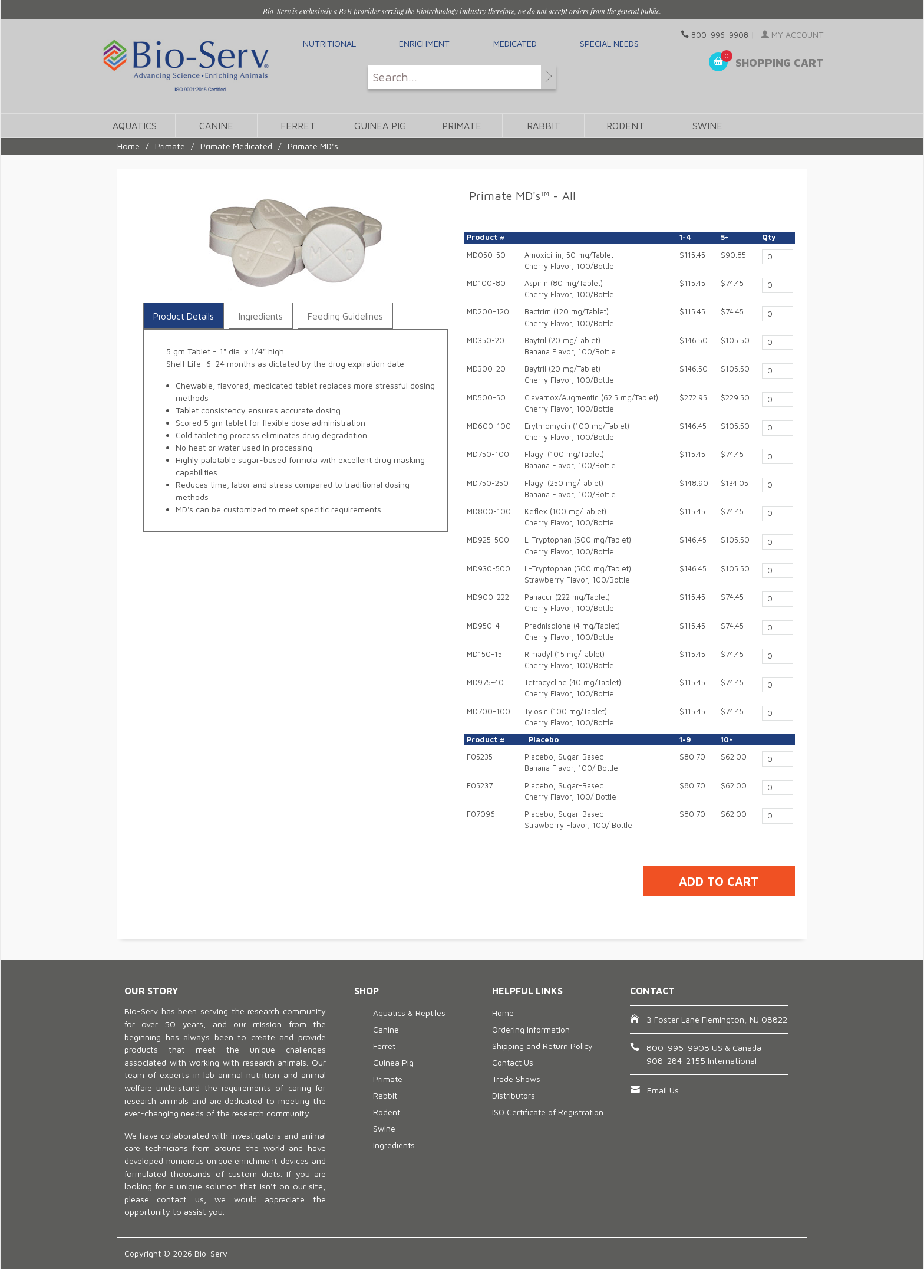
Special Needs (609, 43)
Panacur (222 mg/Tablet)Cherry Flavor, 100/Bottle (569, 603)
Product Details (183, 316)
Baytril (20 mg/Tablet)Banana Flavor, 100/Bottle (570, 346)
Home (128, 146)
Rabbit (543, 125)
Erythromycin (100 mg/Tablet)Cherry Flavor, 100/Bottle (576, 432)
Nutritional (329, 43)
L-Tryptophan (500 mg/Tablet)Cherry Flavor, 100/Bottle (577, 545)
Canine (216, 125)
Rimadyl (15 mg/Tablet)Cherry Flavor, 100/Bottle (569, 660)
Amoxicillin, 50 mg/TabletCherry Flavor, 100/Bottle (569, 261)
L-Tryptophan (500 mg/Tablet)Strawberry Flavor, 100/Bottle (577, 574)
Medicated (515, 43)
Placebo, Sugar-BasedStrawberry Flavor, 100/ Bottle (578, 820)
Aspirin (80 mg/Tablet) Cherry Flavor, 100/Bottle (569, 289)
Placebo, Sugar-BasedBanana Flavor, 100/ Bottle (571, 762)
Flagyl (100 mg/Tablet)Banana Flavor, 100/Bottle (570, 460)
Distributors (513, 1095)
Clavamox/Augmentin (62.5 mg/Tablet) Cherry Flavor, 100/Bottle (591, 403)
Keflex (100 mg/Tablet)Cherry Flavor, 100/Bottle (569, 517)
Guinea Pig (380, 125)
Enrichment (424, 43)
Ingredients (261, 316)
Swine (707, 125)
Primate (461, 125)
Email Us (663, 1090)
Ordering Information (531, 1029)
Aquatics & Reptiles (409, 1013)
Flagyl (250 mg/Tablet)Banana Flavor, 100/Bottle (570, 489)
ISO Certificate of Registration (547, 1112)
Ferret (298, 125)
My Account (792, 34)
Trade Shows (516, 1079)
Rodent (625, 125)
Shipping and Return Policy (542, 1046)
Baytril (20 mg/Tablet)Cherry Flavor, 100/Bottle (569, 374)
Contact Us (512, 1062)
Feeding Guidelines (345, 316)
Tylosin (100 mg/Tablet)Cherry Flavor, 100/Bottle (569, 717)
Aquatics (135, 125)
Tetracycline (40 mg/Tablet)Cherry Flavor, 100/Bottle (572, 688)
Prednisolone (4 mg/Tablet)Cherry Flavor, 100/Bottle (572, 632)
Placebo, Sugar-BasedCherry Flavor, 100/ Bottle (570, 791)
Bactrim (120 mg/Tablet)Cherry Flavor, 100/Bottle (569, 317)
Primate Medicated (236, 146)
